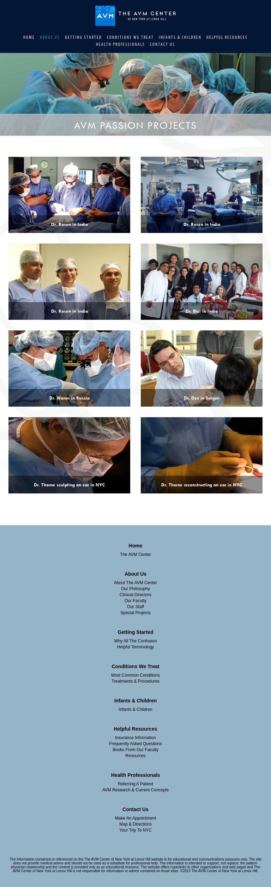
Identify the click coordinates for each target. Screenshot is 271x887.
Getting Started (83, 37)
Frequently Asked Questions (135, 743)
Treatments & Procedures (135, 681)
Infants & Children (180, 37)
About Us (50, 37)
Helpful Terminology (135, 647)
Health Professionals (120, 44)
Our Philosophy (135, 588)
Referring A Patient (135, 783)
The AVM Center (135, 554)
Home (29, 37)
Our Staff (135, 606)
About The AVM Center (135, 582)
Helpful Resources (227, 37)
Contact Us (162, 44)
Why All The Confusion (135, 641)
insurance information (135, 737)
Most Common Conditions (135, 675)
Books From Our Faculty (135, 749)
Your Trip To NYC (135, 830)
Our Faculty (135, 600)
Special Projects (135, 612)
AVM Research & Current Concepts (135, 789)
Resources (135, 755)
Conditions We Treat (130, 37)
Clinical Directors (135, 594)
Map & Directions (135, 824)
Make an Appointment (135, 818)
